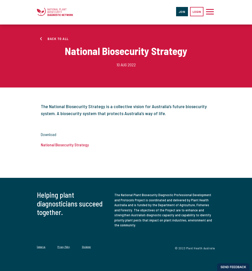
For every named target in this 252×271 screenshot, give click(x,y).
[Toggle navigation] (210, 11)
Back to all (58, 38)
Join (182, 11)
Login (197, 11)
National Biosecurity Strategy (65, 144)
